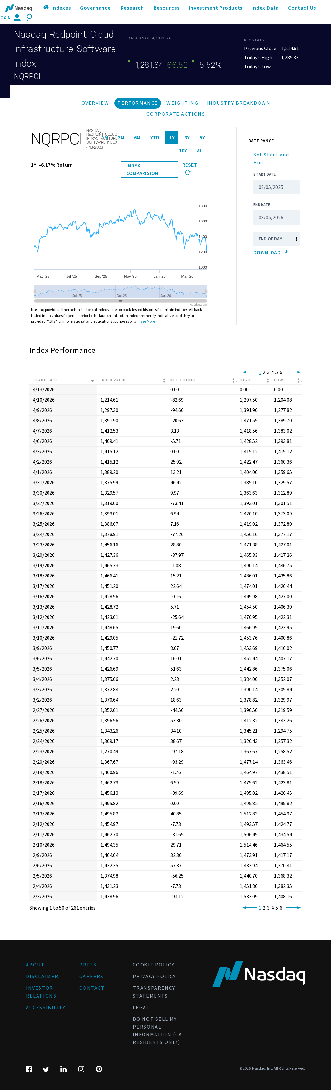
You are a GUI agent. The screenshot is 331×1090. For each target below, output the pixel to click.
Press (87, 964)
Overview (95, 103)
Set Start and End (271, 158)
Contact (92, 988)
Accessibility (46, 1007)
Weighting (182, 103)
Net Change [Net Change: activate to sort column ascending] (183, 380)
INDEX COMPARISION (142, 169)
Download (270, 252)
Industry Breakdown (239, 103)
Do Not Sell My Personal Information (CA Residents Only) (157, 1031)
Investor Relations (41, 992)
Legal (141, 1007)
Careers (91, 976)
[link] (248, 372)
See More (147, 321)
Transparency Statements (154, 992)
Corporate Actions (175, 114)
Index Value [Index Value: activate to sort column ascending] (114, 380)
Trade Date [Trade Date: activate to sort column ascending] (45, 380)
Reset (189, 168)
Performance (137, 103)
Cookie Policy (154, 964)
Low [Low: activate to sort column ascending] (278, 380)
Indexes (61, 8)
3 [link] (268, 372)
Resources (167, 8)
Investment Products (215, 8)
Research (132, 8)
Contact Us (302, 8)
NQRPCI (27, 76)
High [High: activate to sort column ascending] (245, 380)
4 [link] (272, 372)
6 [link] (281, 372)
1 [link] (260, 372)
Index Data (265, 8)
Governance (95, 8)
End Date (261, 205)
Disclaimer (42, 976)
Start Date (264, 174)
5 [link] (276, 372)
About (35, 964)
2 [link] (264, 372)
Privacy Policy (154, 976)
